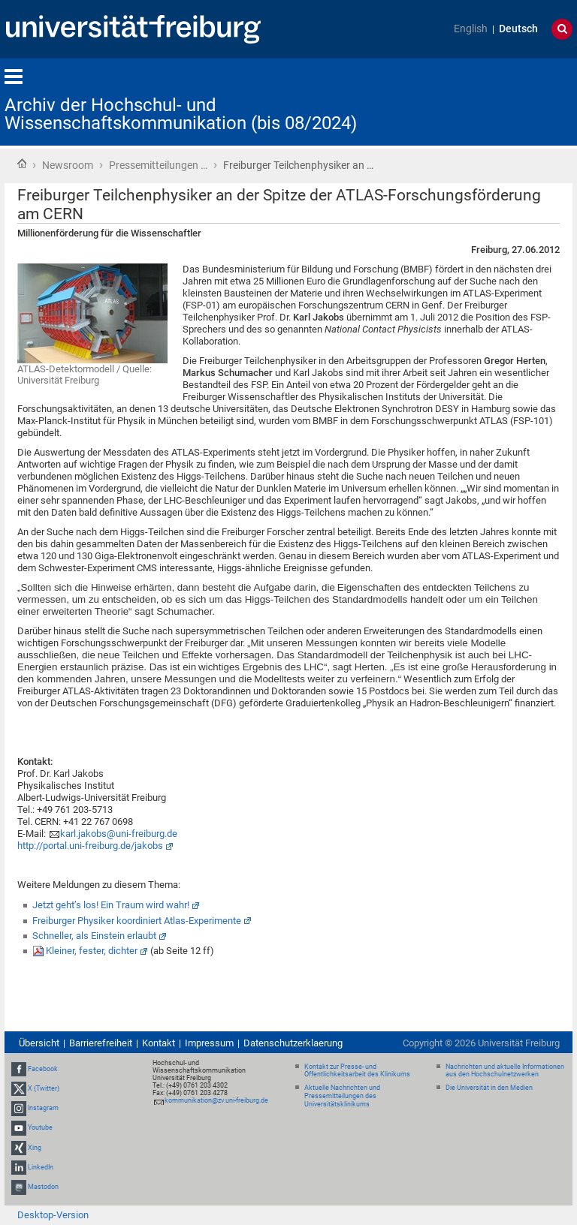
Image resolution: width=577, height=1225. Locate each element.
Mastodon (43, 1186)
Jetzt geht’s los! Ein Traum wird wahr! (110, 904)
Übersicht (39, 1043)
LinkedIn (40, 1167)
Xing (34, 1147)
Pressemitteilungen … (158, 165)
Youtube (40, 1127)
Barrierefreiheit (100, 1043)
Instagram (43, 1108)
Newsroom (67, 165)
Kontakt (158, 1043)
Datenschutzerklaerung (293, 1043)
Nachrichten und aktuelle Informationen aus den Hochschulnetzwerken (505, 1071)
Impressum (209, 1043)
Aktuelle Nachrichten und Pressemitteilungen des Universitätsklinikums (342, 1096)
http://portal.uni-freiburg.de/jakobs (90, 845)
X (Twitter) (43, 1088)
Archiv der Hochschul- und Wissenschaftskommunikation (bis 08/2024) (181, 114)
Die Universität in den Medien (489, 1087)
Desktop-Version (53, 1214)
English (471, 29)
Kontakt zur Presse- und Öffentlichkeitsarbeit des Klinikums (357, 1071)
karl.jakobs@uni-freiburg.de (118, 833)
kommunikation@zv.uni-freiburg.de (216, 1100)
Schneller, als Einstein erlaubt (94, 935)
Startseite (21, 163)
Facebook (43, 1069)
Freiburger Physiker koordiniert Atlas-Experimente (136, 920)
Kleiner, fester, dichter (91, 950)
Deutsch (518, 29)
